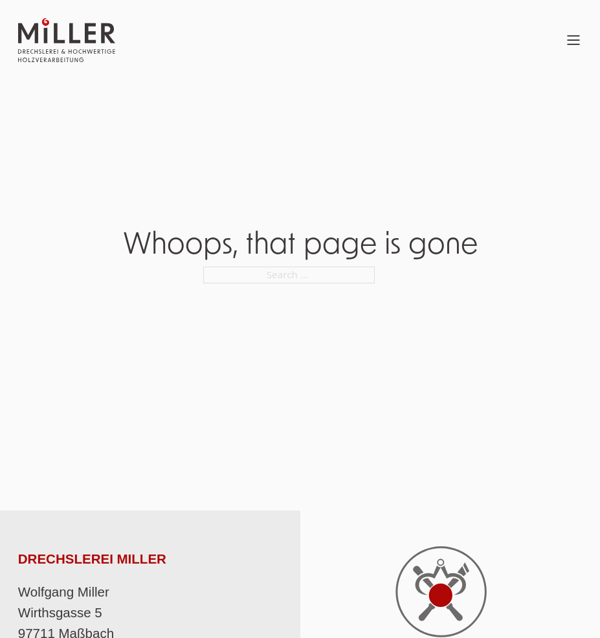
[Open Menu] (573, 40)
